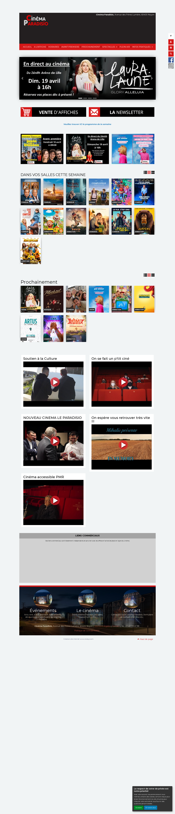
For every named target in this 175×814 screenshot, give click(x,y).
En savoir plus (151, 808)
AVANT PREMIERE (70, 47)
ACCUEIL (27, 47)
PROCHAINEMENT (91, 47)
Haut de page (145, 639)
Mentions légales (102, 626)
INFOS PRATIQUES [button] (141, 47)
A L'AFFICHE (40, 47)
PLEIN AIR (125, 47)
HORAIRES (53, 47)
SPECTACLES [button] (109, 47)
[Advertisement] (87, 561)
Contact (116, 626)
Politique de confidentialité (86, 630)
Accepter (138, 808)
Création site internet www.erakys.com (78, 639)
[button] (22, 78)
